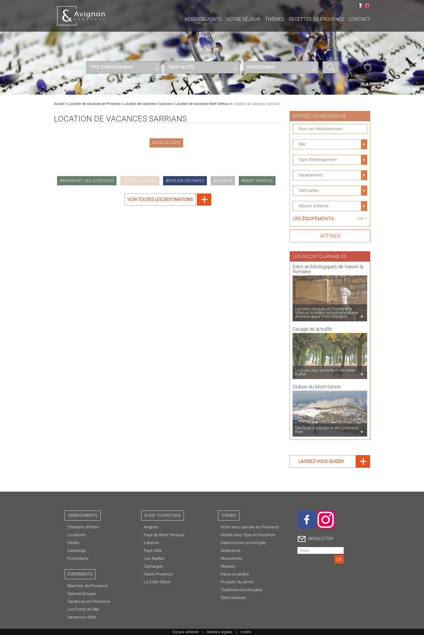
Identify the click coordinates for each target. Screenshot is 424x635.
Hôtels (73, 542)
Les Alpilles (154, 558)
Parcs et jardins (235, 574)
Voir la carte (167, 143)
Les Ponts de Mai (83, 609)
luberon (224, 181)
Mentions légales (219, 632)
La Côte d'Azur (157, 582)
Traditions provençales (241, 589)
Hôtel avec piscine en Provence (250, 527)
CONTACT (359, 19)
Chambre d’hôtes (83, 527)
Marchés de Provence (87, 585)
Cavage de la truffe (312, 327)
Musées (228, 566)
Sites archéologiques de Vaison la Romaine (328, 266)
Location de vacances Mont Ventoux (202, 104)
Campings (76, 550)
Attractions (231, 550)
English (367, 5)
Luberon (151, 542)
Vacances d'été (81, 617)
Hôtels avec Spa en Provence (248, 534)
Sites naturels (233, 597)
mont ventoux (258, 181)
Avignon (151, 527)
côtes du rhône (141, 181)
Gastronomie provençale (243, 542)
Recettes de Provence (316, 19)
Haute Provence (158, 574)
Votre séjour (243, 19)
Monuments (231, 558)
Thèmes (274, 19)
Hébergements (203, 19)
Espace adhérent (186, 632)
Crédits (245, 632)
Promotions (77, 558)
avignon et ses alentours (88, 181)
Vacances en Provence (88, 601)
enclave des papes (186, 181)
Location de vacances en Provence (94, 104)
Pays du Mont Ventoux (164, 534)
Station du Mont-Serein (317, 384)
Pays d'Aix (153, 550)
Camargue (153, 566)
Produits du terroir (237, 582)
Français (360, 5)
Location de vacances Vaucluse (147, 104)
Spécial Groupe (81, 593)
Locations (76, 534)
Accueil (59, 104)
